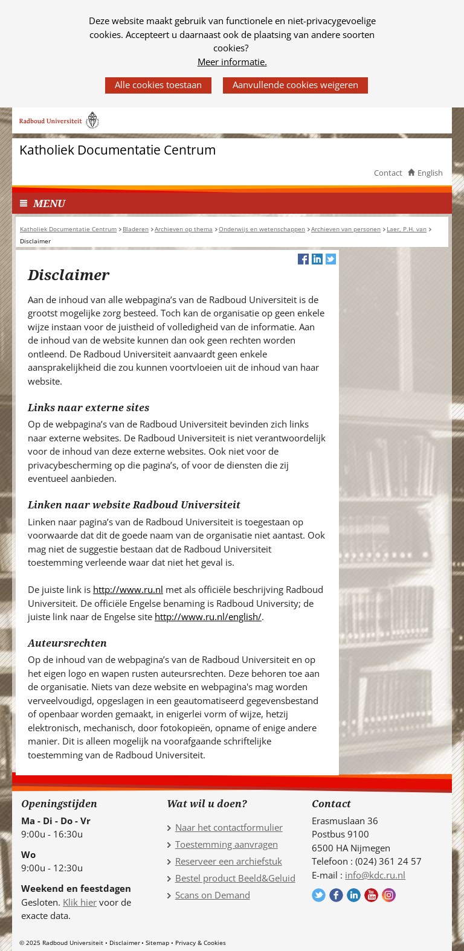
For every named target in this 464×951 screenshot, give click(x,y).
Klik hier (80, 902)
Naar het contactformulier (229, 827)
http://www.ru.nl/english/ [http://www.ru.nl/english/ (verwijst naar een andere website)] (208, 616)
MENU (49, 203)
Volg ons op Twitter (319, 895)
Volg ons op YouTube (371, 895)
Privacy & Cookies (200, 942)
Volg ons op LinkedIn (354, 895)
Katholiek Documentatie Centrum (117, 150)
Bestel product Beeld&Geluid (235, 878)
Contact (388, 172)
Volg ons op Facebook (336, 895)
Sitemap (157, 942)
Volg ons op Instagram (389, 895)
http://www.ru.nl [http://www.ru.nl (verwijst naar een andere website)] (128, 589)
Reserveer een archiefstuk (228, 861)
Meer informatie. (232, 62)
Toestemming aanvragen (226, 844)
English (430, 172)
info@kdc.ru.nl (375, 875)
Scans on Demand (212, 895)
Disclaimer (124, 942)
